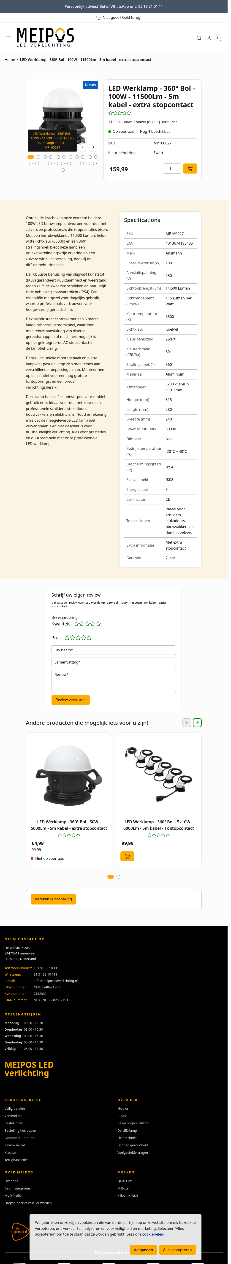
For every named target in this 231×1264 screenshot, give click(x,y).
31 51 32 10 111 (45, 974)
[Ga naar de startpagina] (45, 38)
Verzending (13, 1116)
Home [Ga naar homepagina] (10, 59)
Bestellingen (14, 1123)
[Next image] (93, 147)
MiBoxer (123, 1188)
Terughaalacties (16, 1160)
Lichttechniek (127, 1138)
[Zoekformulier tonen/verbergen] (199, 38)
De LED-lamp (127, 1130)
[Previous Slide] (186, 722)
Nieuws (123, 1108)
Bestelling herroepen (20, 1130)
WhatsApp (120, 6)
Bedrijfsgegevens (17, 1188)
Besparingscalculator (133, 1123)
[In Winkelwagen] (190, 168)
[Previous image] (82, 147)
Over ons (11, 1181)
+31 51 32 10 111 (46, 968)
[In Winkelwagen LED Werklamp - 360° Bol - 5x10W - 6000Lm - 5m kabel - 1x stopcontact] (127, 856)
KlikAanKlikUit (127, 1195)
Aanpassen (143, 1249)
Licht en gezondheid (132, 1145)
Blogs (121, 1116)
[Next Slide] (197, 722)
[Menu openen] (9, 38)
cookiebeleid (153, 1234)
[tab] (30, 157)
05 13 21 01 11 (150, 6)
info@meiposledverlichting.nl (56, 981)
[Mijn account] (209, 38)
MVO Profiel (13, 1195)
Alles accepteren (177, 1249)
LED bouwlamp (50, 223)
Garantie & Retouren (20, 1138)
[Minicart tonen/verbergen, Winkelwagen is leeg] (219, 38)
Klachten (11, 1152)
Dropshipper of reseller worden (28, 1203)
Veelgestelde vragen (132, 1152)
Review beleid (15, 1145)
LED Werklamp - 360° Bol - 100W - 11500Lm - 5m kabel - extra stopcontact (85, 59)
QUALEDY (124, 1181)
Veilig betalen (15, 1108)
